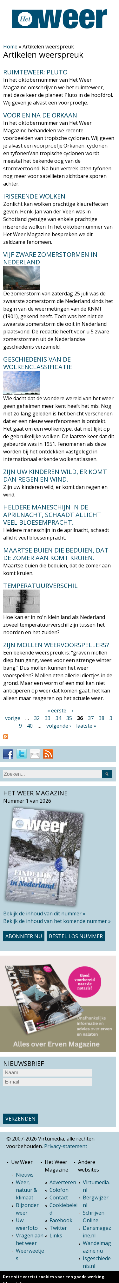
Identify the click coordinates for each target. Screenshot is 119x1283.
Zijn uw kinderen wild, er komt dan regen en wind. (55, 475)
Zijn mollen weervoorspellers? (56, 645)
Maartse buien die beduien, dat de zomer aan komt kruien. (56, 554)
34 (58, 718)
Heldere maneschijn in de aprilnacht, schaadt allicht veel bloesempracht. (52, 515)
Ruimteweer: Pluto (35, 72)
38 (101, 718)
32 (37, 718)
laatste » (86, 725)
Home (10, 46)
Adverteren (63, 1182)
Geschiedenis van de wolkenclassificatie (37, 363)
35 (69, 718)
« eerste (56, 710)
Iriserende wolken (34, 196)
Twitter (58, 1227)
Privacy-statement (65, 1146)
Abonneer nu (23, 936)
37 (91, 718)
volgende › (58, 725)
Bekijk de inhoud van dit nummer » (44, 913)
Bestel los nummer (76, 936)
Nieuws (25, 1174)
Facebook (61, 1220)
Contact (59, 1197)
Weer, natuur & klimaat (26, 1190)
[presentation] (51, 1099)
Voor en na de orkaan (40, 115)
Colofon (59, 1189)
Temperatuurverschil (40, 585)
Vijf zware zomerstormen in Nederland (50, 258)
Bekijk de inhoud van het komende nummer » (57, 921)
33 (47, 718)
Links (56, 1235)
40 (30, 725)
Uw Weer (22, 1162)
